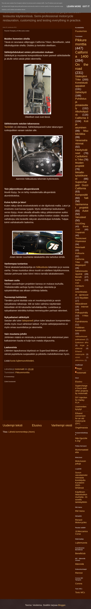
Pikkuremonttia (22, 372)
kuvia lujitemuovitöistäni (22, 361)
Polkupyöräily (81, 312)
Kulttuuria (79, 253)
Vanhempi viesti (61, 425)
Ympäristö (80, 232)
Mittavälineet (81, 304)
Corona (78, 583)
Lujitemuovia (81, 543)
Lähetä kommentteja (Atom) (21, 432)
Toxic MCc (80, 592)
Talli (86, 198)
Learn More (74, 6)
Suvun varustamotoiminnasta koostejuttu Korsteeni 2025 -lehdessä (81, 480)
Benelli (78, 277)
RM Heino (80, 511)
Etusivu (37, 425)
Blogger (61, 605)
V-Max (85, 315)
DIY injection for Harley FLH (81, 400)
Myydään (84, 298)
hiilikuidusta (42, 267)
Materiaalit (80, 247)
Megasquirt (80, 265)
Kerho (78, 280)
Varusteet (80, 217)
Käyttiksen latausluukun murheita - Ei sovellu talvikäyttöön (81, 497)
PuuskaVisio (81, 31)
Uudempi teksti (12, 425)
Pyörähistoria (81, 321)
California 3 (81, 117)
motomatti (81, 373)
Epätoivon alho (81, 342)
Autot (85, 210)
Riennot (79, 573)
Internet (84, 307)
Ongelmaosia (81, 427)
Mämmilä (79, 564)
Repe (79, 368)
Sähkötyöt (81, 92)
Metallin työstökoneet (81, 175)
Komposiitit (81, 194)
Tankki (7, 127)
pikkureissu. (79, 360)
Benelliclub (80, 553)
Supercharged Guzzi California (81, 185)
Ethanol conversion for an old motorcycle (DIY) (80, 418)
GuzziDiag (80, 223)
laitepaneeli (27, 320)
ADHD (77, 357)
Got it (86, 6)
